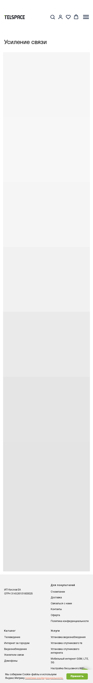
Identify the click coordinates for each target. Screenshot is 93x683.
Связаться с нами (61, 603)
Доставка (56, 597)
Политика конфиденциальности (70, 621)
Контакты (56, 609)
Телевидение (12, 637)
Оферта (55, 615)
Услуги (55, 631)
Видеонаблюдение (15, 649)
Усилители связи (14, 655)
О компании (58, 592)
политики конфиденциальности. (44, 678)
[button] (52, 16)
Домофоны (11, 661)
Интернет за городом (16, 643)
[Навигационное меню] (86, 17)
